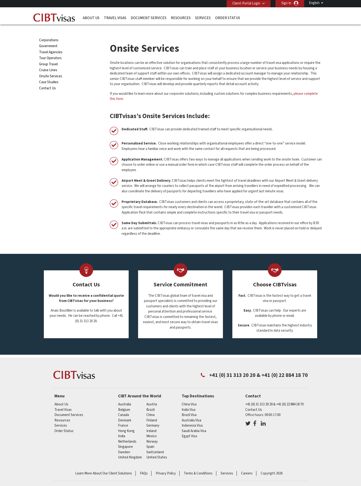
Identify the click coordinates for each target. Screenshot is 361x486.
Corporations (48, 31)
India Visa (188, 401)
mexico (151, 427)
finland (151, 411)
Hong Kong (126, 422)
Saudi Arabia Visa (194, 422)
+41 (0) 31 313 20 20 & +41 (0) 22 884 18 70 (274, 395)
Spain (150, 438)
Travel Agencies (50, 43)
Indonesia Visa (192, 417)
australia (124, 395)
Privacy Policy (166, 464)
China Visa (189, 395)
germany (152, 417)
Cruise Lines (48, 61)
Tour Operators (50, 49)
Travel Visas (115, 17)
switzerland (155, 443)
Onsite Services (50, 67)
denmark (124, 411)
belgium (124, 401)
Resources (181, 17)
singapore (125, 438)
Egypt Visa (189, 427)
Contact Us (47, 79)
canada (123, 406)
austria (151, 395)
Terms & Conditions (198, 464)
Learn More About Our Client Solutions (103, 464)
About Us (91, 17)
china (150, 406)
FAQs (144, 464)
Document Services (148, 17)
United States (156, 448)
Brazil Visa (189, 406)
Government (48, 37)
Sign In (286, 3)
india (121, 427)
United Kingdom (130, 448)
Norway (152, 432)
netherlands (127, 432)
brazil (150, 401)
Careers (247, 464)
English (314, 2)
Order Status (227, 17)
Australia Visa (191, 411)
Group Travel (48, 55)
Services (203, 17)
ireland (151, 422)
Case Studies (48, 73)
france (123, 417)
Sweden (124, 443)
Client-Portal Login (246, 3)
